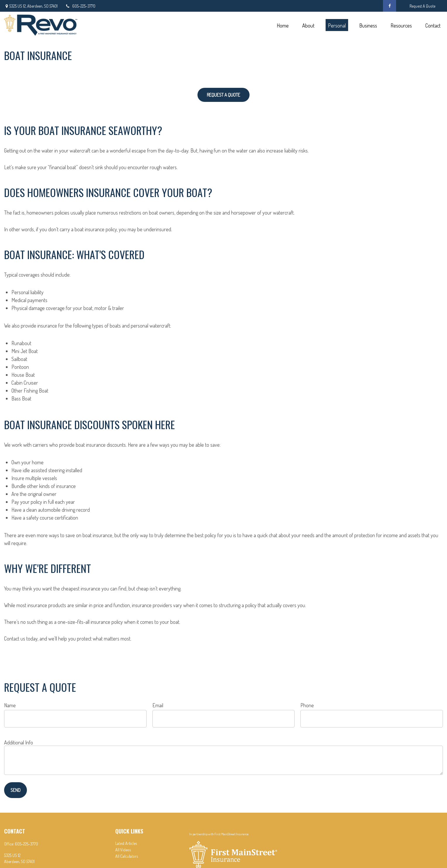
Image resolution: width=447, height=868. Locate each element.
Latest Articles (126, 843)
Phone (307, 705)
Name (10, 705)
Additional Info (18, 742)
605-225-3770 (80, 6)
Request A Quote (422, 6)
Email (157, 705)
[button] (282, 25)
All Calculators (126, 856)
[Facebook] (389, 6)
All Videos (123, 849)
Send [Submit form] (15, 790)
